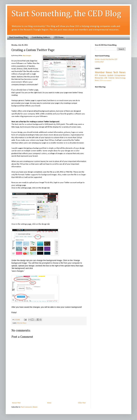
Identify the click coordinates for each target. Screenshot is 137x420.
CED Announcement (105, 80)
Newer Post (16, 403)
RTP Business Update (104, 75)
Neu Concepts (27, 55)
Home (49, 403)
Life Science (109, 78)
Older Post (82, 403)
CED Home (59, 37)
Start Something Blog (18, 37)
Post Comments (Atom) (29, 407)
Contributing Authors (41, 37)
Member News (22, 323)
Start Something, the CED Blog (66, 14)
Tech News (119, 72)
